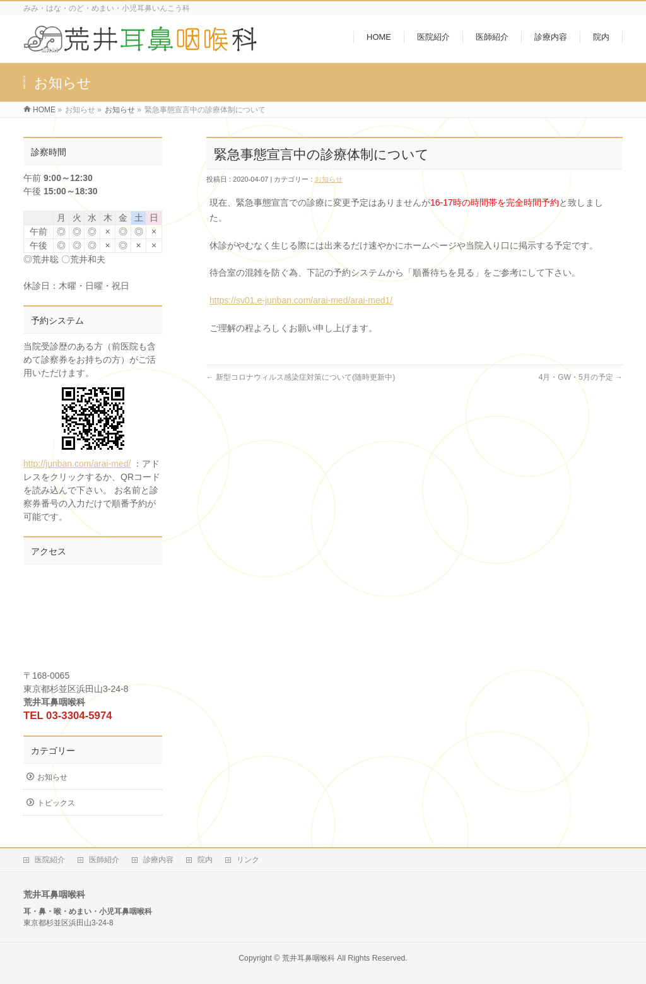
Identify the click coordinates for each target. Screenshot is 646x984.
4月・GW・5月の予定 (581, 377)
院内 (205, 859)
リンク (248, 859)
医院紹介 (50, 859)
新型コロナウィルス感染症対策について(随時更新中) (300, 377)
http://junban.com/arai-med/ (77, 424)
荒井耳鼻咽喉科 (308, 958)
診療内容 (158, 859)
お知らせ (120, 109)
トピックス (56, 803)
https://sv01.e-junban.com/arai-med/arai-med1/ (300, 300)
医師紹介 (104, 859)
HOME (44, 109)
